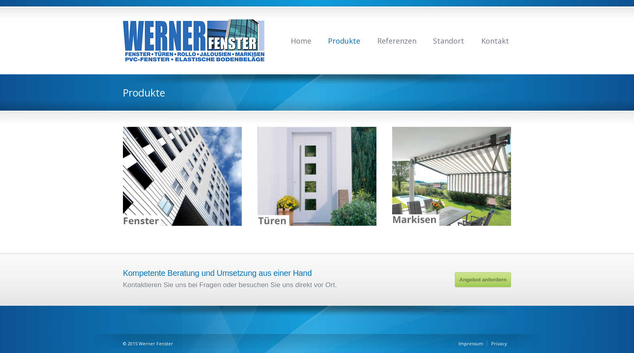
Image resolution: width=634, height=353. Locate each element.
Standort (448, 41)
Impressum (471, 343)
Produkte (344, 41)
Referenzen (396, 41)
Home (301, 41)
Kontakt (495, 41)
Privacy (499, 343)
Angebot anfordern (483, 280)
